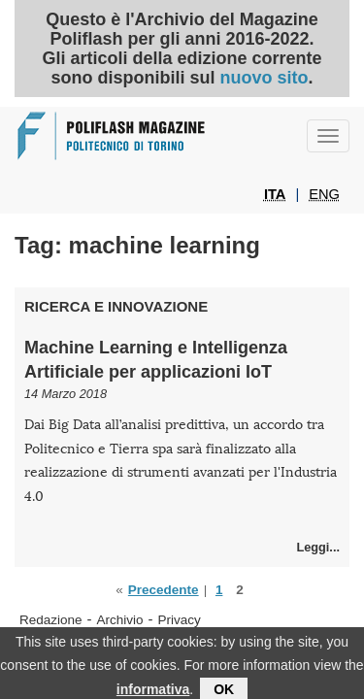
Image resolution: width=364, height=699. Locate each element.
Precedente (163, 589)
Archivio (120, 620)
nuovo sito (263, 77)
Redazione (51, 620)
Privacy (179, 620)
